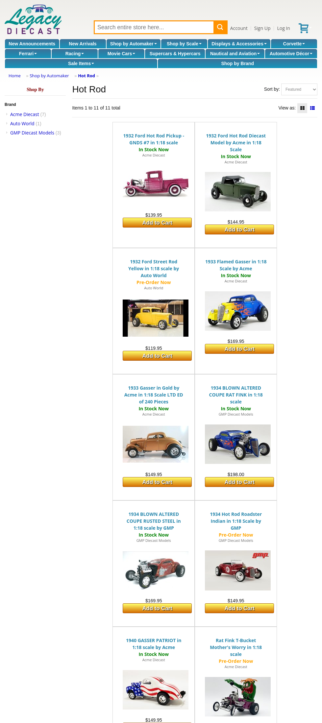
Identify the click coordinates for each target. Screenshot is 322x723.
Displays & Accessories (238, 43)
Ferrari (28, 53)
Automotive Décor (291, 53)
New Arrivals (82, 43)
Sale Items (81, 63)
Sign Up (262, 28)
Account (239, 28)
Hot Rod (86, 76)
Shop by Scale (184, 43)
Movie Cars (122, 53)
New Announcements (32, 43)
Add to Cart (157, 223)
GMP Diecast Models (32, 133)
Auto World (22, 123)
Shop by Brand (237, 63)
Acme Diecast (24, 114)
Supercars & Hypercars (175, 53)
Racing (74, 53)
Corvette (294, 43)
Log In (283, 28)
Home (15, 76)
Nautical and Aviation (235, 53)
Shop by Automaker (133, 43)
